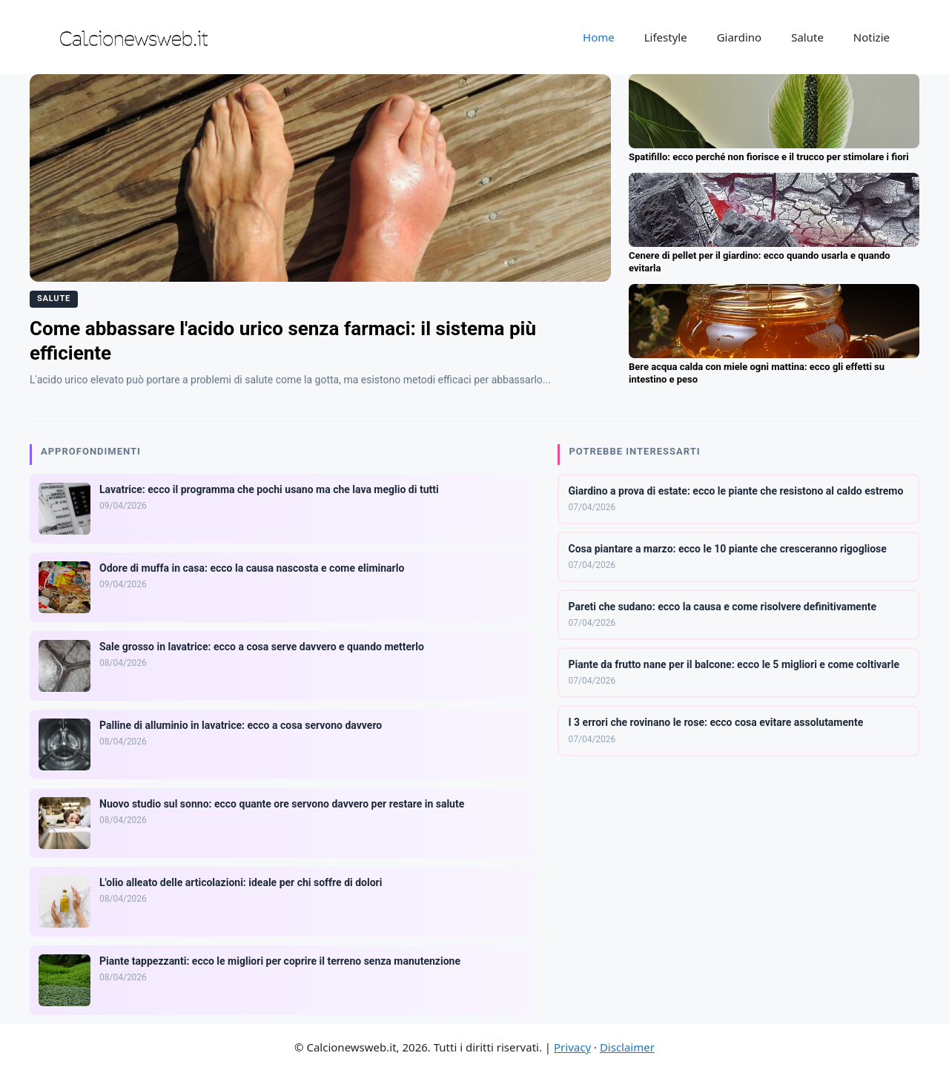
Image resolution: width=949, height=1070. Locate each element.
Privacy (572, 1047)
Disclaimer (627, 1047)
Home (599, 37)
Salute (807, 37)
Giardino (739, 37)
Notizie (871, 37)
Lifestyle (665, 37)
